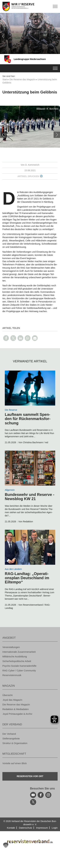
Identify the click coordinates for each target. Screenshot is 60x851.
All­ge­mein (10, 490)
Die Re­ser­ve (11, 410)
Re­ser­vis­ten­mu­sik (11, 675)
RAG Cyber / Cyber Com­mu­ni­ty (19, 670)
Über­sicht (7, 695)
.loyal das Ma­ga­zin (12, 699)
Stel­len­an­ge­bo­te (11, 738)
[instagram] (48, 795)
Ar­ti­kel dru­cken (28, 176)
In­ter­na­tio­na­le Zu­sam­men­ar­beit (19, 651)
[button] (6, 338)
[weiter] (57, 36)
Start (4, 79)
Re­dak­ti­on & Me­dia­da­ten (15, 709)
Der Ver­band (9, 733)
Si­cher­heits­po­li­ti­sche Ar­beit (16, 661)
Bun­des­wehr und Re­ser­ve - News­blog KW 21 (29, 496)
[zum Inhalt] (30, 388)
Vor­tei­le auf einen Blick (14, 763)
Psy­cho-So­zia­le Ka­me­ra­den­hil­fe (19, 665)
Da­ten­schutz (25, 827)
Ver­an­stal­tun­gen (11, 647)
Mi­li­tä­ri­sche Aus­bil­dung (14, 656)
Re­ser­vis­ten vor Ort (30, 776)
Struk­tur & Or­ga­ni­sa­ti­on (14, 743)
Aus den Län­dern (13, 569)
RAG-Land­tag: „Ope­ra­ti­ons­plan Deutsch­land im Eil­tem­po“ (27, 577)
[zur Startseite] (30, 6)
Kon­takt (11, 827)
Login (55, 827)
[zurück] (3, 36)
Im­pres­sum (42, 827)
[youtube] (33, 795)
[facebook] (41, 795)
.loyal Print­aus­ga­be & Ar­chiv (17, 713)
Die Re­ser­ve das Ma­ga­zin (22, 79)
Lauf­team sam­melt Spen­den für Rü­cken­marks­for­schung (27, 418)
